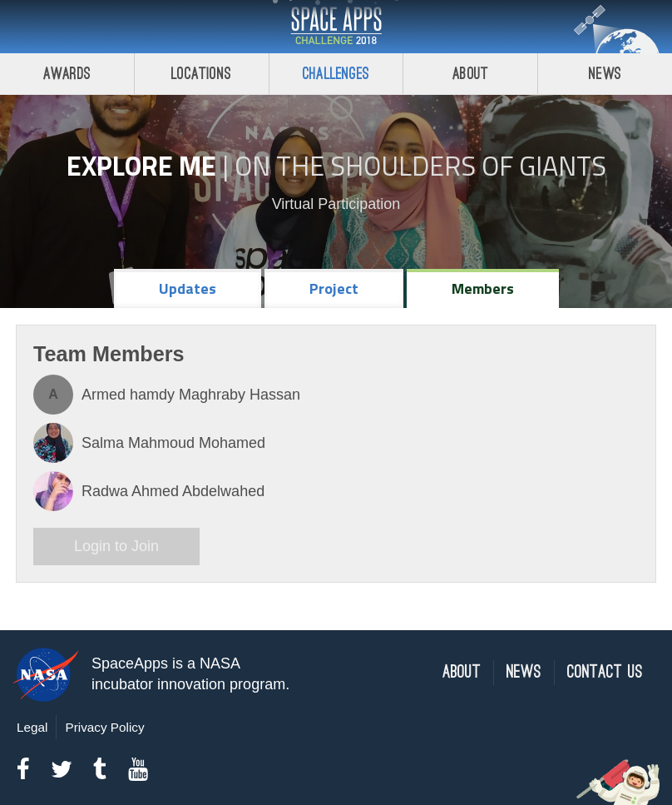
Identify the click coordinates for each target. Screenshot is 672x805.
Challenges (336, 74)
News (605, 74)
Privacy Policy (104, 727)
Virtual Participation (336, 204)
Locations (201, 74)
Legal (32, 727)
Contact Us (605, 672)
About (470, 74)
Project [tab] (333, 288)
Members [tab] (483, 288)
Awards (67, 74)
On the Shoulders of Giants (420, 165)
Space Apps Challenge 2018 (336, 26)
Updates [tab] (187, 288)
